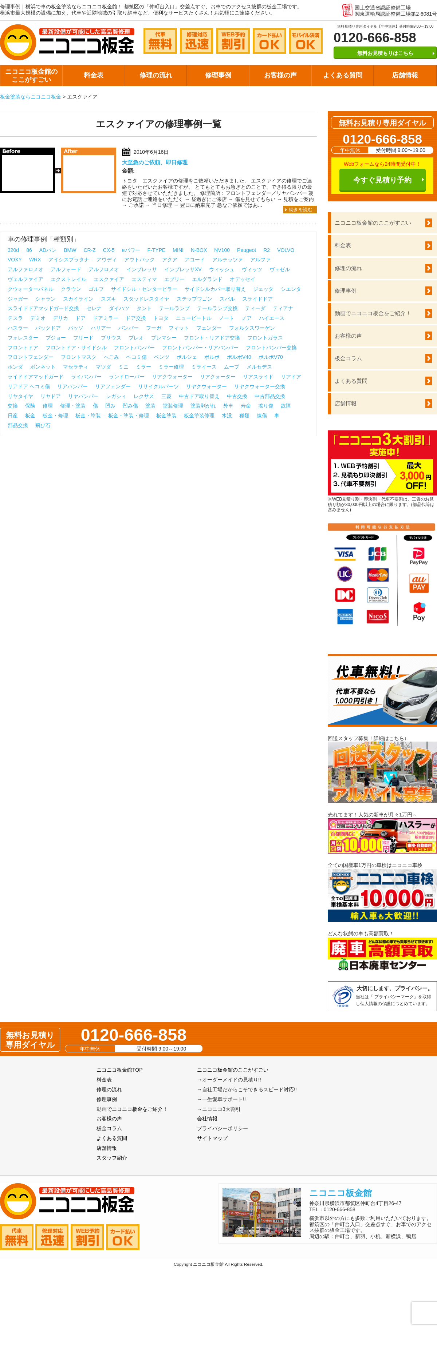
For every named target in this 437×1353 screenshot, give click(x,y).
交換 (13, 406)
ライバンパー (86, 377)
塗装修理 (173, 406)
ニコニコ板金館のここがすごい (31, 75)
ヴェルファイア (25, 279)
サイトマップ (212, 1138)
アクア (169, 259)
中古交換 (237, 396)
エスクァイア (109, 279)
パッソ (75, 328)
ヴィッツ (252, 269)
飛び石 (43, 425)
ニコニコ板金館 (340, 1193)
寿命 (246, 406)
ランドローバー (127, 377)
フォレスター (23, 338)
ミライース (204, 367)
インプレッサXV (183, 269)
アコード (195, 259)
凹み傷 (130, 406)
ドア (80, 318)
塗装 (150, 406)
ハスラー (18, 328)
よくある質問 (342, 75)
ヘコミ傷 (136, 357)
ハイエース (271, 318)
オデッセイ (242, 279)
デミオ (38, 318)
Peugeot (246, 250)
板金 (30, 415)
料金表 (93, 75)
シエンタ (291, 289)
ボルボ (212, 357)
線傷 (262, 415)
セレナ (94, 308)
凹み (110, 406)
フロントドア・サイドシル (76, 347)
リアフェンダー (113, 386)
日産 (13, 415)
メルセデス (259, 367)
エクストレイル (68, 279)
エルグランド (207, 279)
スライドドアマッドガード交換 (43, 308)
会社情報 (207, 1118)
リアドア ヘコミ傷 (29, 386)
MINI (178, 250)
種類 (244, 415)
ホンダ (15, 367)
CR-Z (89, 250)
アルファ (260, 259)
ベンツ (161, 357)
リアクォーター (218, 377)
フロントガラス (265, 338)
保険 (30, 406)
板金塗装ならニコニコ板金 (30, 97)
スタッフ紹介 (112, 1158)
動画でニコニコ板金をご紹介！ (373, 313)
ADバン (47, 250)
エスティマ (144, 279)
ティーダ (255, 308)
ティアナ (283, 308)
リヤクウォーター (206, 386)
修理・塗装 (73, 406)
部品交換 (18, 425)
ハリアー (101, 328)
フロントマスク (79, 357)
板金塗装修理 (199, 415)
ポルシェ (187, 357)
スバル (227, 299)
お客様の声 (280, 75)
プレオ (136, 338)
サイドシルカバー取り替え (215, 289)
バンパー (128, 328)
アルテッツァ (227, 259)
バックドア (48, 328)
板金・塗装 (88, 415)
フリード (83, 338)
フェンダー (209, 328)
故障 (286, 406)
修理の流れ (155, 75)
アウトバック (139, 259)
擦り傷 (265, 406)
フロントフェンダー (31, 357)
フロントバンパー (134, 347)
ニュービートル (194, 318)
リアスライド (258, 377)
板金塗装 (166, 415)
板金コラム (348, 358)
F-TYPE (156, 250)
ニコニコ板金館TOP (120, 1070)
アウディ (107, 259)
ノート (226, 318)
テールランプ (174, 308)
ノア (246, 318)
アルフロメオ (103, 269)
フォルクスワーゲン (252, 328)
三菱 (166, 396)
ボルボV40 (239, 357)
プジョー (56, 338)
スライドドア (257, 299)
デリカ (60, 318)
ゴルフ (96, 289)
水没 (227, 415)
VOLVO (285, 250)
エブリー (174, 279)
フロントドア (23, 347)
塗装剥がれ (203, 406)
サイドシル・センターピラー (144, 289)
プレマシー (164, 338)
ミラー (143, 367)
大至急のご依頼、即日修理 (155, 162)
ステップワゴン (194, 299)
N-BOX (199, 250)
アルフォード (66, 269)
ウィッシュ (222, 269)
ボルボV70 (271, 357)
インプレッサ (141, 269)
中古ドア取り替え (199, 396)
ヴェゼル (279, 269)
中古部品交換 (270, 396)
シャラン (45, 299)
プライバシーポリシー (222, 1128)
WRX (35, 259)
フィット (179, 328)
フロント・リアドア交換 (212, 338)
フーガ (153, 328)
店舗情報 (405, 75)
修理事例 (218, 75)
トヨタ (161, 318)
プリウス (111, 338)
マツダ (103, 367)
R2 (266, 250)
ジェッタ (263, 289)
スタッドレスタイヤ (146, 299)
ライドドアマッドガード (36, 377)
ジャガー (18, 299)
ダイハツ (119, 308)
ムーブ (231, 367)
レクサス (144, 396)
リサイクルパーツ (158, 386)
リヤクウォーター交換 (259, 386)
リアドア (291, 377)
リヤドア (50, 396)
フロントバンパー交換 (271, 347)
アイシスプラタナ (68, 259)
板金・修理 (55, 415)
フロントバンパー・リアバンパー (200, 347)
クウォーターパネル (31, 289)
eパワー (131, 250)
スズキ (108, 299)
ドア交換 (136, 318)
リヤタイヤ (20, 396)
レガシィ (116, 396)
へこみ (111, 357)
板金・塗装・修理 (128, 415)
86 (29, 250)
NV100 (222, 250)
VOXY (15, 259)
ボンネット (43, 367)
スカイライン (78, 299)
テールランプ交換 (217, 308)
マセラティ (75, 367)
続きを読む (300, 209)
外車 (228, 406)
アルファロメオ (25, 269)
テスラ (15, 318)
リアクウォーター (172, 377)
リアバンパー (72, 386)
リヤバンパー (83, 396)
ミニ (123, 367)
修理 (48, 406)
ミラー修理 (171, 367)
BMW (70, 250)
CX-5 (109, 250)
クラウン (71, 289)
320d (13, 250)
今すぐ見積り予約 (382, 180)
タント (144, 308)
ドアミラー (105, 318)
